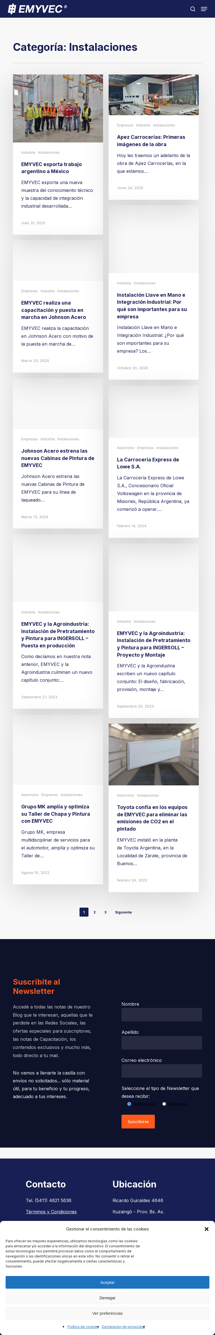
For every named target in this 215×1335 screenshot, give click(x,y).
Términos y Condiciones (51, 1211)
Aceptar (107, 1282)
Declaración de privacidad (123, 1327)
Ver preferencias (107, 1313)
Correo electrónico (161, 1067)
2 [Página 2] (95, 912)
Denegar (107, 1297)
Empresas (125, 125)
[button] (206, 1229)
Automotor (125, 465)
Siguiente (123, 912)
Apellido (161, 1039)
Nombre (161, 1011)
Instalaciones (49, 152)
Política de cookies (83, 1327)
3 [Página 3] (105, 912)
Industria (28, 152)
